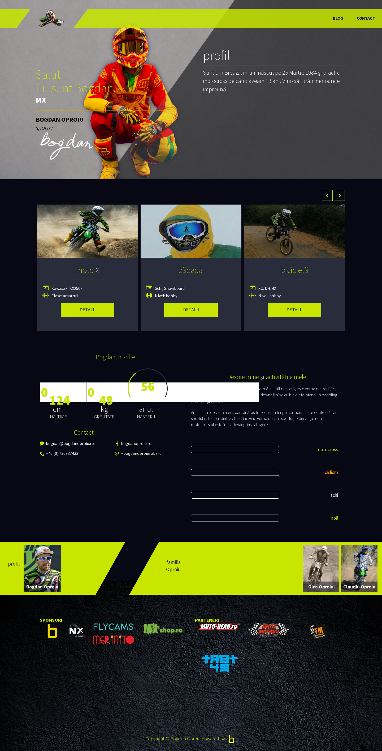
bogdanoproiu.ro (124, 443)
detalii (88, 310)
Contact (366, 18)
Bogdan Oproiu (42, 587)
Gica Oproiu (320, 587)
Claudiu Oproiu (359, 587)
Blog (338, 18)
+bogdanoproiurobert (124, 453)
